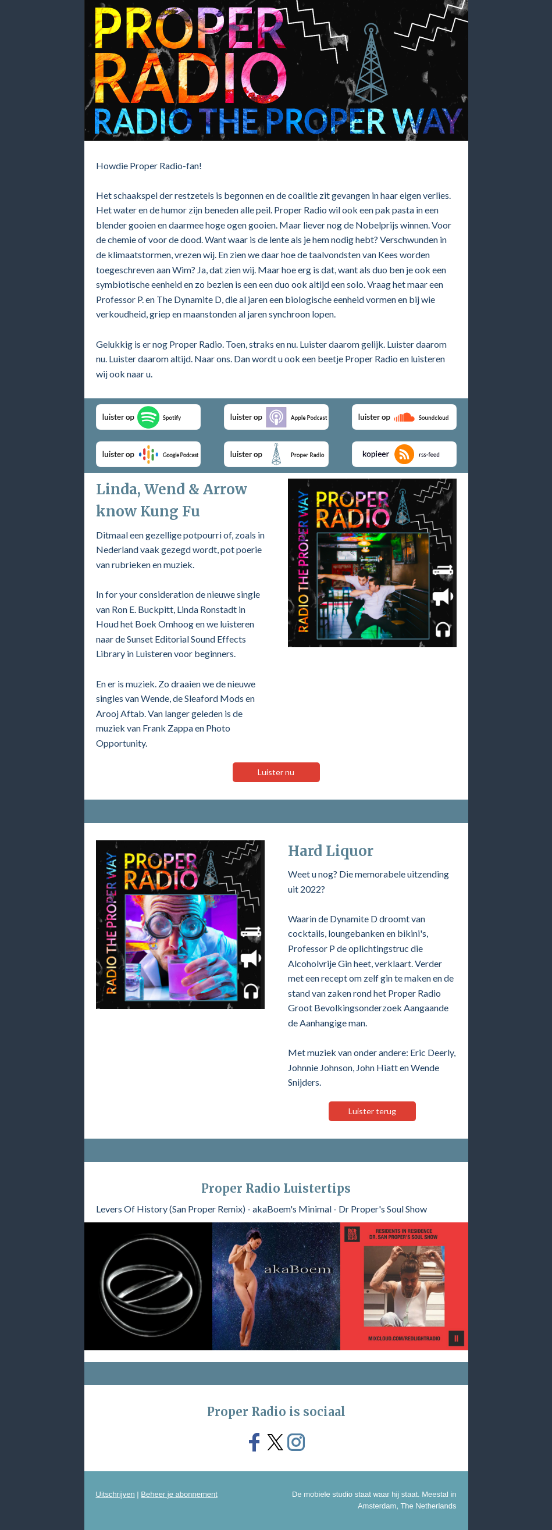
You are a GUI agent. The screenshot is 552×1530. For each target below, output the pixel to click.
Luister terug (372, 1111)
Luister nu (276, 772)
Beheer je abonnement (179, 1494)
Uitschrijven (115, 1494)
